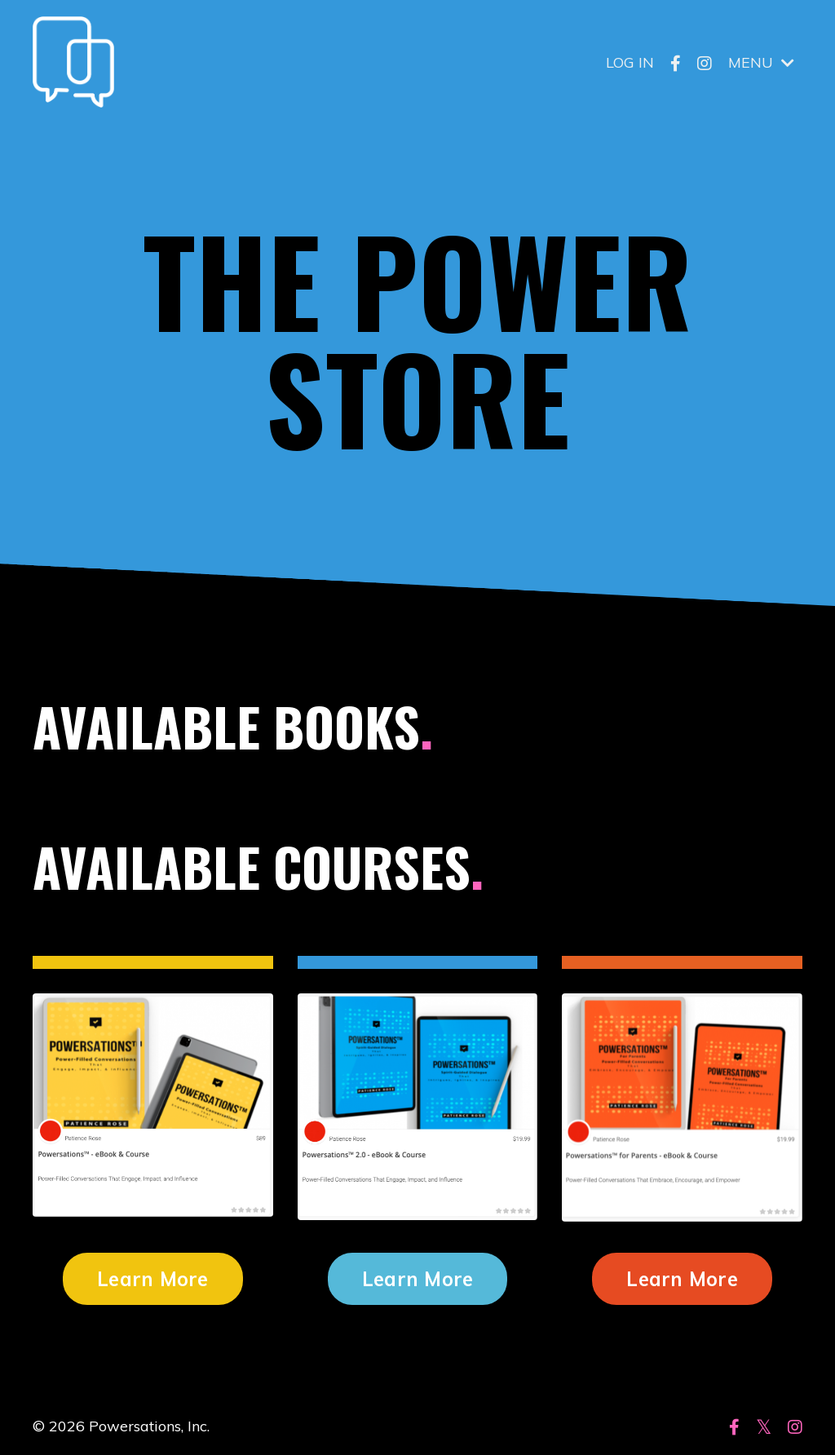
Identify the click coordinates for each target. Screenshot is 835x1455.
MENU (761, 62)
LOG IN (630, 62)
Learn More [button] (153, 1279)
